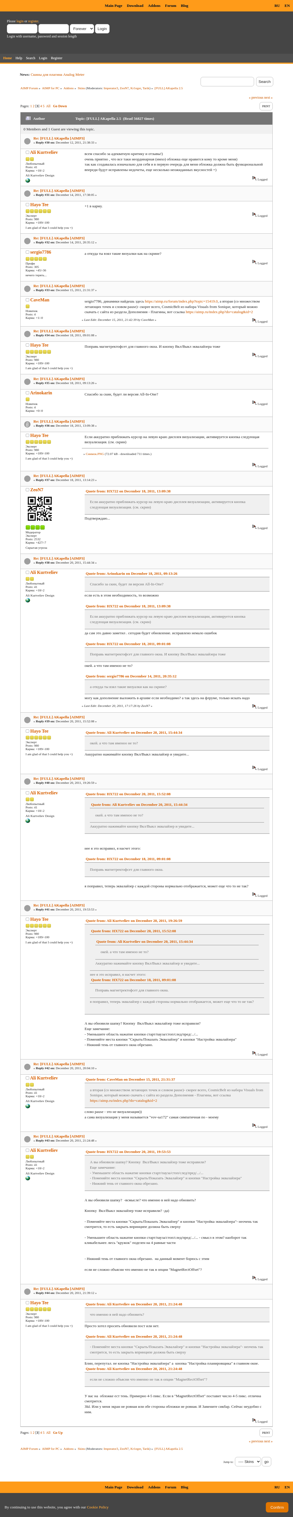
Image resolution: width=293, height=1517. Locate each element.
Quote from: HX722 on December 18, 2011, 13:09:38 (128, 491)
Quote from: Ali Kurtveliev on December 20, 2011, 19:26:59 (134, 920)
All (48, 106)
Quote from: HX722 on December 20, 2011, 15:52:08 (128, 794)
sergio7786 (40, 252)
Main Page (113, 5)
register (33, 21)
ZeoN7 (124, 88)
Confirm (277, 1507)
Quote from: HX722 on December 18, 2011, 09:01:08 (128, 644)
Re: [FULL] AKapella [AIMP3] (59, 138)
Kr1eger (135, 88)
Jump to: (228, 1462)
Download (135, 5)
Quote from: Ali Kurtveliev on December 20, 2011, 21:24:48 (134, 1304)
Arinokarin (41, 392)
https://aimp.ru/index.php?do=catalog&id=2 (219, 312)
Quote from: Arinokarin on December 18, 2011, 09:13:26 (131, 573)
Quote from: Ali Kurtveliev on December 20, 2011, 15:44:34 (134, 732)
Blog (184, 5)
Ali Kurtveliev (44, 152)
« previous (256, 98)
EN (287, 5)
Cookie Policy (98, 1507)
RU (277, 5)
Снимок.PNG (95, 454)
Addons (154, 5)
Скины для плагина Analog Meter (57, 74)
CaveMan (40, 299)
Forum (170, 5)
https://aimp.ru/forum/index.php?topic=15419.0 (181, 301)
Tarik (145, 88)
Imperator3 (111, 88)
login (20, 21)
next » (268, 98)
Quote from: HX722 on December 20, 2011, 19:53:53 (128, 1152)
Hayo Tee (39, 204)
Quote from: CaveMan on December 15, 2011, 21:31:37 (130, 1079)
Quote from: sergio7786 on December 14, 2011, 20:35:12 (131, 676)
